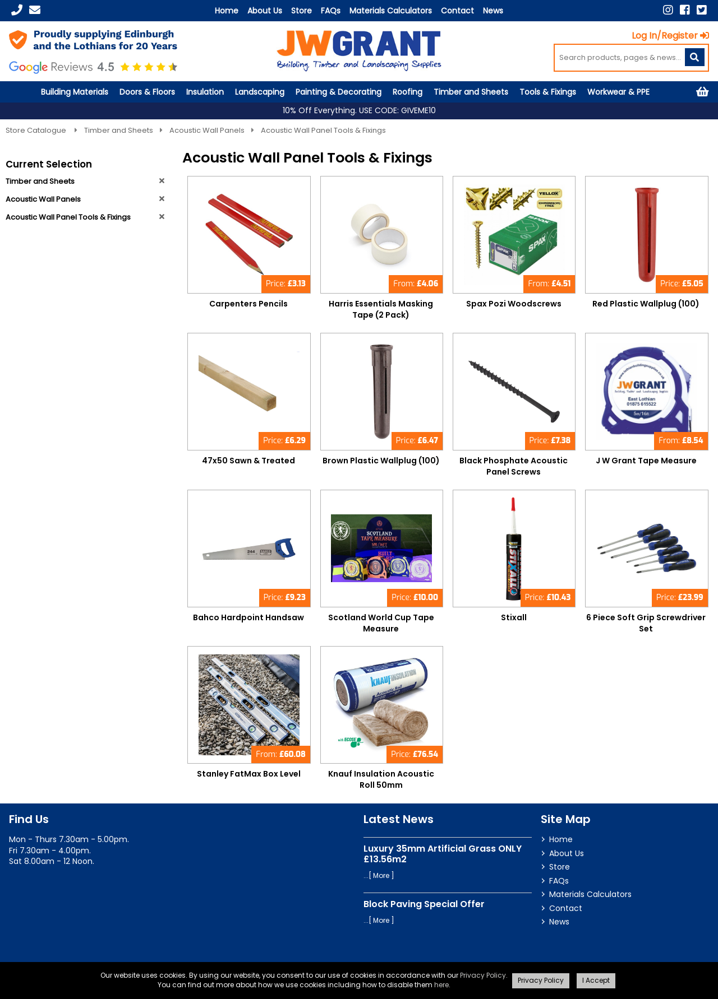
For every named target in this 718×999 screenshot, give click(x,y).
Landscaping (259, 91)
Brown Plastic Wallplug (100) (381, 460)
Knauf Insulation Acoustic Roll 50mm (381, 779)
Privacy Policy (483, 975)
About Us (264, 10)
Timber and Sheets (471, 91)
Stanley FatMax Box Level (249, 773)
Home (226, 10)
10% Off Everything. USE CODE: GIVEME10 (359, 110)
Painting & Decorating (338, 91)
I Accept (596, 980)
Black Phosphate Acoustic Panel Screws (513, 466)
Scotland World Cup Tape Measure (381, 623)
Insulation (205, 91)
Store (301, 10)
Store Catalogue (37, 130)
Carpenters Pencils (248, 303)
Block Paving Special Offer (424, 904)
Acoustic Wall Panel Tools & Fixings (323, 130)
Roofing (407, 91)
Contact (457, 10)
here (441, 984)
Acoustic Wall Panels (207, 130)
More (381, 875)
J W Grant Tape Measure (646, 460)
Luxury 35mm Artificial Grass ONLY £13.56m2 (442, 854)
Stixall (514, 617)
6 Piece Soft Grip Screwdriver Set (646, 623)
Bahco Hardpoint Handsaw (248, 617)
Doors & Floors (147, 91)
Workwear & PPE (618, 91)
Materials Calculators (390, 10)
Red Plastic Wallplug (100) (645, 303)
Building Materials (74, 91)
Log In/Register (670, 35)
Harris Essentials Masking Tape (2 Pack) (381, 309)
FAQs (330, 10)
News (493, 10)
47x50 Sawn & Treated (248, 460)
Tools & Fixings (547, 91)
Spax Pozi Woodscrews (513, 303)
